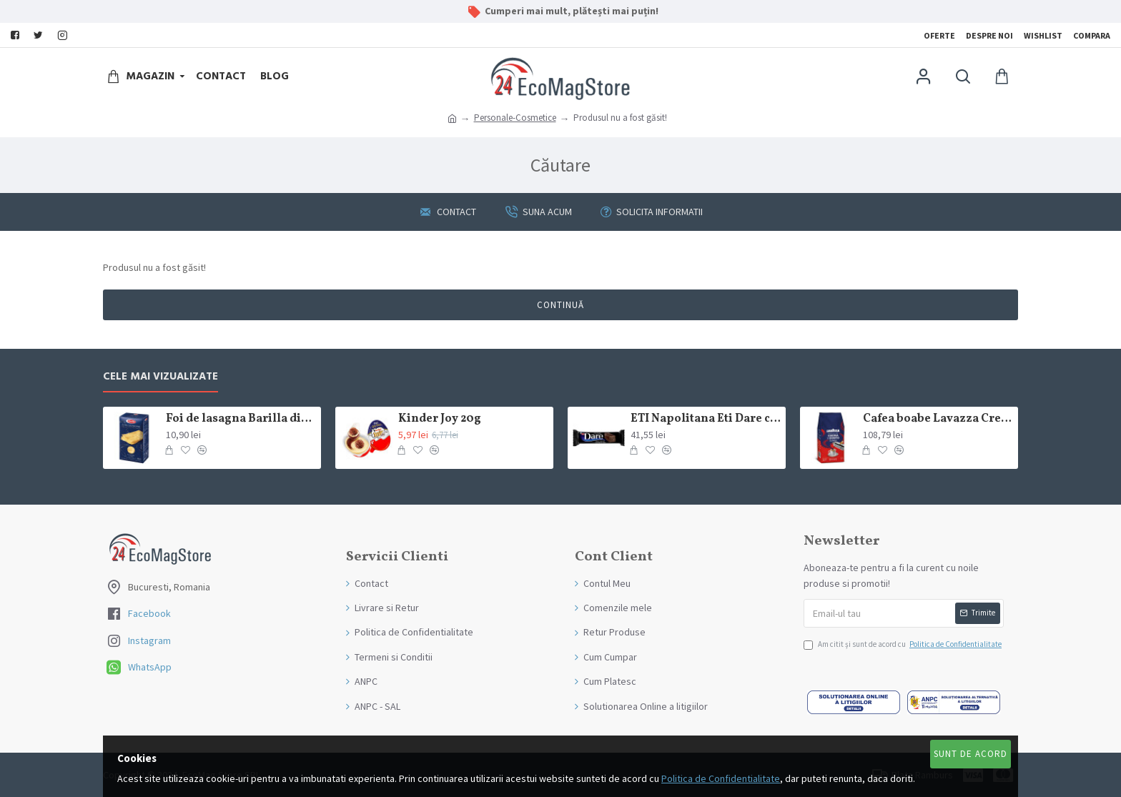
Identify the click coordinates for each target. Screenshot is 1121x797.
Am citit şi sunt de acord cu (904, 644)
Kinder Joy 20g (439, 419)
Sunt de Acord (970, 754)
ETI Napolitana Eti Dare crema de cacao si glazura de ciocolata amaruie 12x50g (706, 419)
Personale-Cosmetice (515, 118)
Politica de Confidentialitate (720, 778)
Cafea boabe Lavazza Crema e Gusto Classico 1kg (938, 419)
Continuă (560, 305)
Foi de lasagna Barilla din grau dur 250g (241, 419)
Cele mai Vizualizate (160, 377)
